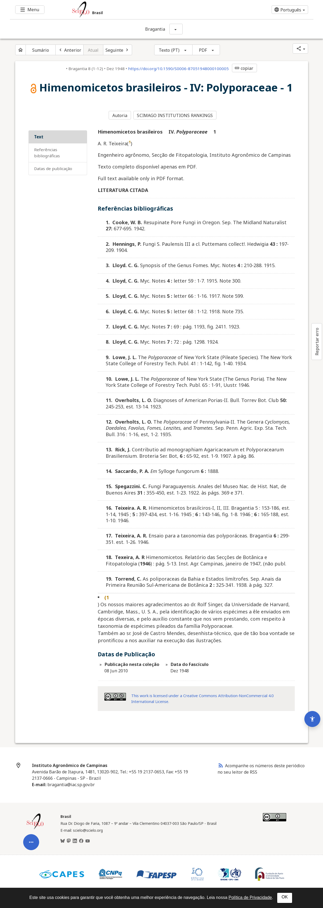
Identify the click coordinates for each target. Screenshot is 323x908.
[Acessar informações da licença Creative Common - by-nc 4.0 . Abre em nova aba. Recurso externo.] (115, 696)
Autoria (120, 115)
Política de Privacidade (250, 897)
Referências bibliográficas (47, 152)
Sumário (40, 50)
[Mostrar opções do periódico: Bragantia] (176, 29)
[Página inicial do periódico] (20, 50)
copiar (244, 68)
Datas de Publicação (53, 168)
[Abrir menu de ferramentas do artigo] (31, 839)
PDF (203, 50)
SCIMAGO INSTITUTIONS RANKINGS (175, 115)
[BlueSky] (62, 840)
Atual (93, 50)
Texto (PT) (169, 50)
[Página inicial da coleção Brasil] (35, 828)
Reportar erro (317, 341)
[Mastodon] (69, 840)
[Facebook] (81, 840)
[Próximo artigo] (117, 50)
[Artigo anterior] (69, 50)
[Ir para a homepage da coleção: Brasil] (136, 9)
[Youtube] (87, 840)
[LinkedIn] (75, 840)
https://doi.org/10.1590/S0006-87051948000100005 (178, 68)
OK (284, 897)
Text (38, 136)
